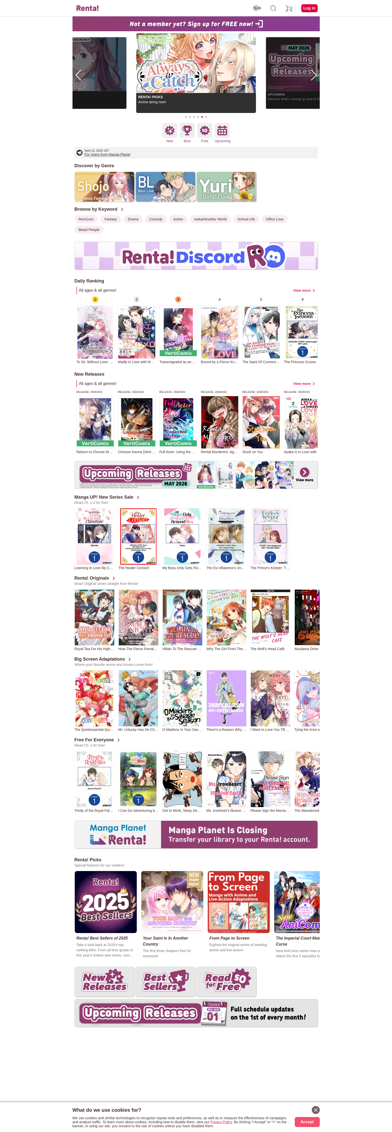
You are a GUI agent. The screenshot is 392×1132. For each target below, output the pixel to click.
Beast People (89, 230)
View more (302, 290)
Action (178, 219)
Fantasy (110, 219)
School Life (246, 219)
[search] (273, 8)
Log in (310, 8)
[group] (95, 330)
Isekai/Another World (210, 219)
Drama (133, 219)
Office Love (275, 219)
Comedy (155, 219)
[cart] (289, 8)
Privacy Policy (221, 1122)
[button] (186, 117)
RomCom (86, 219)
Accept (307, 1122)
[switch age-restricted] (257, 8)
